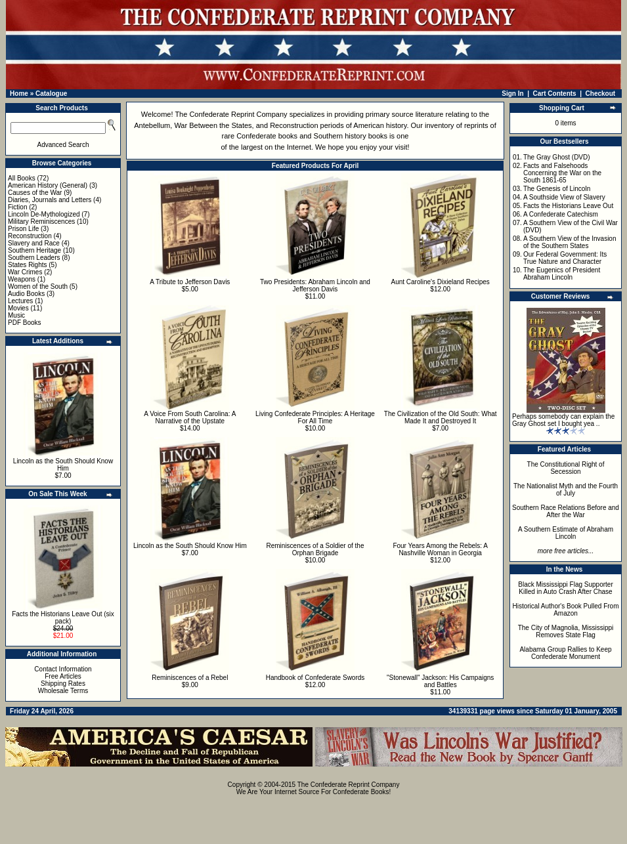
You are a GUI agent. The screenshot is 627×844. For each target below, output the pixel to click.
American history (379, 125)
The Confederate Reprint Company (231, 114)
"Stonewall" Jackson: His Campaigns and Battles (440, 681)
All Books (21, 178)
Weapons (21, 279)
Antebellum (152, 125)
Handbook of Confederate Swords (315, 677)
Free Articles (63, 676)
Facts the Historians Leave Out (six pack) (63, 617)
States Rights (27, 264)
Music (16, 315)
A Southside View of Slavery (564, 197)
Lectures (20, 301)
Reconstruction (30, 236)
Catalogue (51, 93)
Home (19, 93)
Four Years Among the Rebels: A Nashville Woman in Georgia (440, 549)
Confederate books (266, 136)
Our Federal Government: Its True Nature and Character (565, 258)
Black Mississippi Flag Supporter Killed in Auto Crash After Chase (565, 588)
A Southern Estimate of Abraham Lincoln (565, 533)
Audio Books (26, 293)
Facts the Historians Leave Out (568, 205)
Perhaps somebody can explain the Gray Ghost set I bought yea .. (563, 420)
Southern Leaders (34, 257)
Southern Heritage (34, 250)
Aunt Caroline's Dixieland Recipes (440, 281)
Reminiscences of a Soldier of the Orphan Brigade (315, 549)
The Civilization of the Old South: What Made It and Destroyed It (440, 417)
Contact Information (62, 669)
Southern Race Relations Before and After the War (565, 511)
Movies (18, 308)
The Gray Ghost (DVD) (556, 157)
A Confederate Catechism (560, 214)
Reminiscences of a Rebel (190, 677)
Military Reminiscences (41, 221)
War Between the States (212, 125)
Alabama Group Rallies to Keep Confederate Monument (565, 653)
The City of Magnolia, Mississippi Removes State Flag (566, 631)
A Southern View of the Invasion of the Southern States (569, 242)
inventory (439, 125)
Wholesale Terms (63, 690)
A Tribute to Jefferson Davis (190, 281)
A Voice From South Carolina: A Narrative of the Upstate (190, 417)
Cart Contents (554, 93)
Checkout (601, 93)
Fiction (17, 207)
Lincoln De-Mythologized (44, 214)
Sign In (512, 93)
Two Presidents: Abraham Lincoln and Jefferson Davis (315, 285)
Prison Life (23, 228)
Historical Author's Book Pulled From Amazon (566, 609)
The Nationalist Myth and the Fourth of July (565, 489)
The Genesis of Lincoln (556, 188)
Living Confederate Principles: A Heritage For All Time (315, 417)
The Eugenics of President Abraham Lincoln (561, 273)
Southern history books (351, 136)
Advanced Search (63, 144)
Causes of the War (35, 192)
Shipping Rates (63, 683)
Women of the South (38, 286)
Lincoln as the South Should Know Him (63, 464)
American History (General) (47, 185)
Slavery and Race (34, 243)
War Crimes (25, 272)
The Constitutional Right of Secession (566, 468)
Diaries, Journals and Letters (49, 199)
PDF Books (24, 322)
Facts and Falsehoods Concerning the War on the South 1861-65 (562, 173)
